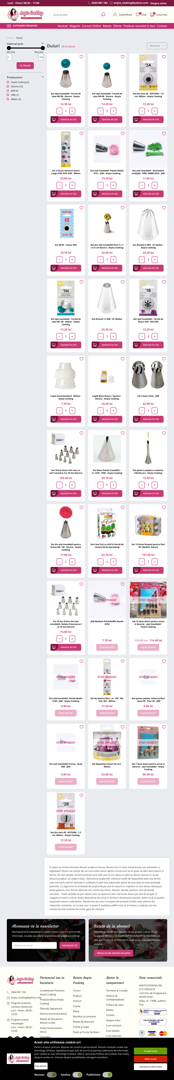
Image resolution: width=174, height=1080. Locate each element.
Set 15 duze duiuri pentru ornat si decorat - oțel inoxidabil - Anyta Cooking (148, 624)
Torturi (77, 990)
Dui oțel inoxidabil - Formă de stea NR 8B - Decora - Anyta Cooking (66, 96)
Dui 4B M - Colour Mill (66, 244)
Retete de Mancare (83, 1021)
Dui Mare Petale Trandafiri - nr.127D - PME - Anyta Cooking (107, 471)
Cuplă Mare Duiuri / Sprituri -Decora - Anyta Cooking (107, 397)
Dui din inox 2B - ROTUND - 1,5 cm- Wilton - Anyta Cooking (65, 834)
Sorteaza (157, 45)
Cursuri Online (91, 26)
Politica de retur (115, 1005)
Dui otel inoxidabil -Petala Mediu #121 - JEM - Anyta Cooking (107, 172)
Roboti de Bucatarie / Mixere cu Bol (51, 1020)
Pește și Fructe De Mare (86, 1032)
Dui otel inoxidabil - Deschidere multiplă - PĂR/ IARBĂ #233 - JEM (148, 172)
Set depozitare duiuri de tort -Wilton (107, 765)
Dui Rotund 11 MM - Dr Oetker (107, 319)
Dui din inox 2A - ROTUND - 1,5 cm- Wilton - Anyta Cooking (148, 95)
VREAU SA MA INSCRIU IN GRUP (113, 953)
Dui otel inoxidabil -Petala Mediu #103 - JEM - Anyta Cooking (65, 700)
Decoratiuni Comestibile (53, 1060)
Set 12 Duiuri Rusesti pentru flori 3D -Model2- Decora (148, 546)
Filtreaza (25, 65)
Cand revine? (107, 647)
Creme (76, 1006)
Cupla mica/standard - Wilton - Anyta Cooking (65, 397)
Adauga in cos (64, 119)
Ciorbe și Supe (81, 1027)
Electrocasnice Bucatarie (53, 1013)
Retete (107, 26)
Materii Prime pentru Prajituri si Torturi (51, 1044)
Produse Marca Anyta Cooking (52, 1001)
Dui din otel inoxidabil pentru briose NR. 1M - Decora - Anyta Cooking (65, 547)
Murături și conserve (84, 1016)
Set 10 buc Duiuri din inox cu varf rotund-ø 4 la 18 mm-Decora (65, 471)
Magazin (75, 26)
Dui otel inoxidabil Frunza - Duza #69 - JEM (65, 765)
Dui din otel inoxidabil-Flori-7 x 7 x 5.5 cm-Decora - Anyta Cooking (107, 246)
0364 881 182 (16, 992)
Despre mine (113, 1020)
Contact (162, 26)
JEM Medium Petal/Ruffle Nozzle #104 (107, 623)
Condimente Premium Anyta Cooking (52, 992)
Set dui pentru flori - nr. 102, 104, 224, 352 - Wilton (107, 700)
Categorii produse (25, 26)
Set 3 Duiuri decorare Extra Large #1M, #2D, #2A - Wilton (66, 172)
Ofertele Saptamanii (51, 1008)
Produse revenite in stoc (139, 26)
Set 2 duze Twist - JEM (148, 396)
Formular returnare (117, 1041)
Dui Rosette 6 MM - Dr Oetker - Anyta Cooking (148, 246)
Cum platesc (113, 1030)
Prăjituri (77, 996)
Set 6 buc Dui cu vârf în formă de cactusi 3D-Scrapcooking (107, 546)
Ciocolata (45, 1037)
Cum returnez (113, 1036)
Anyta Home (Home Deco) (51, 1030)
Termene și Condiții (117, 990)
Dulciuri (77, 1001)
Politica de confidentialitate (115, 997)
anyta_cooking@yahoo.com (21, 997)
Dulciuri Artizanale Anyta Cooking (53, 1053)
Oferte (117, 26)
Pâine (76, 1011)
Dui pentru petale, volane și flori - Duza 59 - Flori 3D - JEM (148, 700)
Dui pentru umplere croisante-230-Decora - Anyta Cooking (148, 471)
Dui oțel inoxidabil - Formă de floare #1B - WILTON (148, 320)
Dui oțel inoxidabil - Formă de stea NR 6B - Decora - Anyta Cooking (107, 96)
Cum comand (113, 1025)
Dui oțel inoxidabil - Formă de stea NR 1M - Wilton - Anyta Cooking (66, 322)
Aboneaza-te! (70, 945)
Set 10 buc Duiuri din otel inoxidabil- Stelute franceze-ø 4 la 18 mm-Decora (66, 624)
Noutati (63, 26)
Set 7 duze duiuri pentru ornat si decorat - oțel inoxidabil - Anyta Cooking (148, 766)
